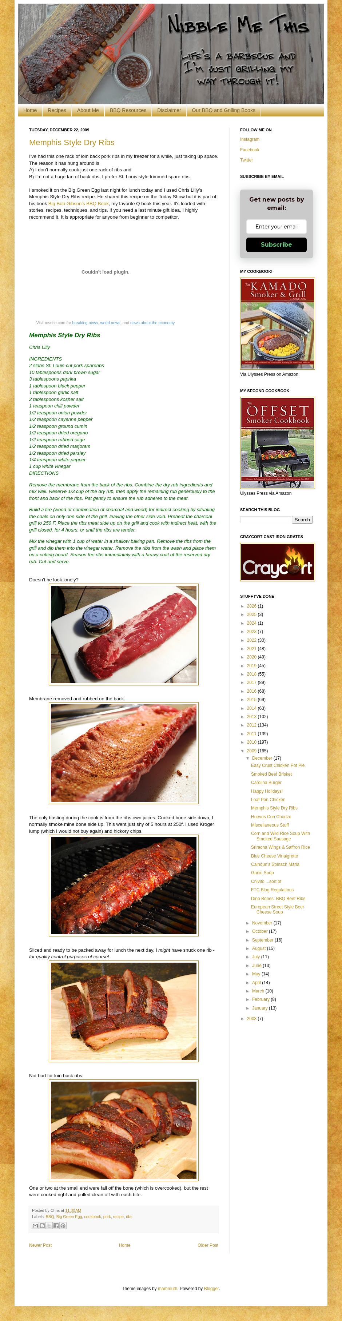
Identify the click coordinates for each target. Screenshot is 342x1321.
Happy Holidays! (267, 791)
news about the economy (152, 323)
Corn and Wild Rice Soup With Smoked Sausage (280, 836)
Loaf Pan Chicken (268, 799)
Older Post (208, 1245)
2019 (252, 665)
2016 (252, 691)
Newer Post (40, 1245)
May (257, 973)
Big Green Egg (69, 1216)
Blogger (211, 1288)
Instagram (249, 139)
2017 (252, 682)
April (257, 982)
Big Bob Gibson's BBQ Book (78, 203)
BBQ (50, 1216)
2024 (252, 623)
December (263, 758)
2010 (252, 742)
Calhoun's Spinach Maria (275, 864)
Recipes (57, 110)
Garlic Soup (262, 872)
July (256, 956)
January (260, 1008)
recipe (118, 1216)
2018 (252, 674)
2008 (252, 1018)
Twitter (246, 160)
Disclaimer (169, 110)
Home (30, 110)
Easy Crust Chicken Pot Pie (278, 765)
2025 (252, 614)
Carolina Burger (266, 782)
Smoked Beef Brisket (271, 774)
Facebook (249, 149)
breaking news (85, 323)
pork (107, 1216)
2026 (252, 606)
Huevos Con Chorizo (271, 816)
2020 (252, 657)
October (260, 931)
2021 (252, 648)
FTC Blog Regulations (272, 889)
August (259, 948)
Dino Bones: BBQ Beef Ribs (278, 898)
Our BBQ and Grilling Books (223, 110)
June (257, 965)
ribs (129, 1216)
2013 (252, 716)
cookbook (92, 1216)
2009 (252, 750)
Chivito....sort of (266, 881)
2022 (252, 640)
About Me (88, 110)
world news (110, 323)
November (263, 923)
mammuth (167, 1288)
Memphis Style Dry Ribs (72, 142)
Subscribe (276, 244)
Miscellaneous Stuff (270, 825)
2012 (252, 725)
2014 (252, 708)
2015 (252, 699)
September (263, 940)
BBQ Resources (128, 110)
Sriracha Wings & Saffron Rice (280, 847)
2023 (252, 631)
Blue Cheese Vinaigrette (274, 856)
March (259, 991)
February (261, 999)
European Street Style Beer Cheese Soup (277, 909)
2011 (252, 733)
